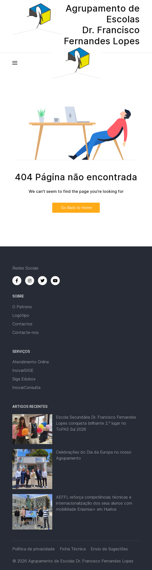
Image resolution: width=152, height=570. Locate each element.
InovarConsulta (26, 387)
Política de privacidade (33, 548)
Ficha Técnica (73, 548)
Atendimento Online (30, 361)
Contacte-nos (25, 332)
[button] (14, 63)
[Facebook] (16, 280)
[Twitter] (42, 280)
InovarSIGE (22, 370)
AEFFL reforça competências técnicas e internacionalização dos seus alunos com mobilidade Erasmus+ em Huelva (94, 503)
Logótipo (20, 315)
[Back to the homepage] (76, 62)
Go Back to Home (76, 207)
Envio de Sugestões (109, 548)
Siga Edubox (24, 378)
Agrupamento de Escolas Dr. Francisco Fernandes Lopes (80, 560)
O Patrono (22, 306)
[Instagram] (29, 280)
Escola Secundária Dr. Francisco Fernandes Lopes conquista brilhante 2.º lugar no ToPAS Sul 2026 (96, 423)
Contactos (22, 323)
